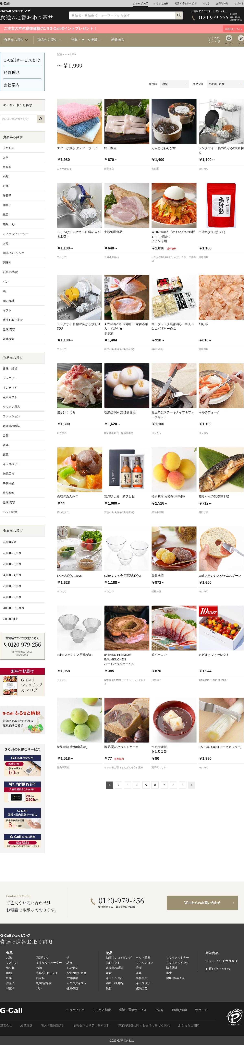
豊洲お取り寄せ (76, 973)
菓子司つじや (158, 767)
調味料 (40, 978)
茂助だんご (63, 512)
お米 (9, 957)
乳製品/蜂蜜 (43, 983)
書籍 (139, 973)
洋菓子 (10, 983)
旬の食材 (72, 968)
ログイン (229, 43)
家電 (109, 973)
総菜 (69, 962)
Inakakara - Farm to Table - (213, 680)
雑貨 (109, 988)
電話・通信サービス (185, 3)
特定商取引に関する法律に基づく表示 (144, 1025)
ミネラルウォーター (49, 962)
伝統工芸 (141, 988)
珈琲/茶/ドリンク (47, 973)
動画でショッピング (119, 957)
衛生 (169, 973)
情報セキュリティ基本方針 (91, 1025)
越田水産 (203, 512)
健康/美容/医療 (175, 978)
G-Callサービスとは (21, 60)
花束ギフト (113, 962)
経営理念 (11, 72)
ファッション (144, 962)
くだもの (11, 962)
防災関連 (172, 967)
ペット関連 (143, 957)
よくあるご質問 (188, 1025)
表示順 (153, 83)
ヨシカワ (203, 168)
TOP (59, 54)
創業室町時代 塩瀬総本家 (118, 433)
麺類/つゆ (42, 957)
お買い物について (218, 968)
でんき (206, 3)
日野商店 (109, 168)
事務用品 (141, 978)
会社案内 (11, 85)
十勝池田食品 (111, 257)
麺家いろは (157, 349)
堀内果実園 (157, 512)
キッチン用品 (114, 978)
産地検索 (72, 978)
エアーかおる (64, 168)
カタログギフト (76, 983)
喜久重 (155, 168)
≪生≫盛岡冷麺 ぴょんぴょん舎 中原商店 (173, 259)
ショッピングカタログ (221, 961)
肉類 (9, 973)
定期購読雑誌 (114, 967)
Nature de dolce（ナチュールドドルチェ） (125, 682)
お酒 (39, 968)
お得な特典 (222, 3)
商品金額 (198, 83)
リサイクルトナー (177, 957)
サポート (239, 3)
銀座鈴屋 (156, 591)
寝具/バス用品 (115, 983)
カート (241, 43)
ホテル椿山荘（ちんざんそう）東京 (123, 767)
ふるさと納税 (161, 3)
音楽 (139, 967)
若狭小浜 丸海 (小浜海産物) (119, 349)
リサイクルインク (177, 962)
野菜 (9, 978)
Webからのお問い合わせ (202, 902)
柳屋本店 (203, 257)
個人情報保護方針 (53, 1025)
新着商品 (117, 39)
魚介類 (10, 968)
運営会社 (6, 1025)
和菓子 (10, 988)
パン (39, 988)
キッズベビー (144, 983)
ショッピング (140, 3)
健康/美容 (72, 988)
